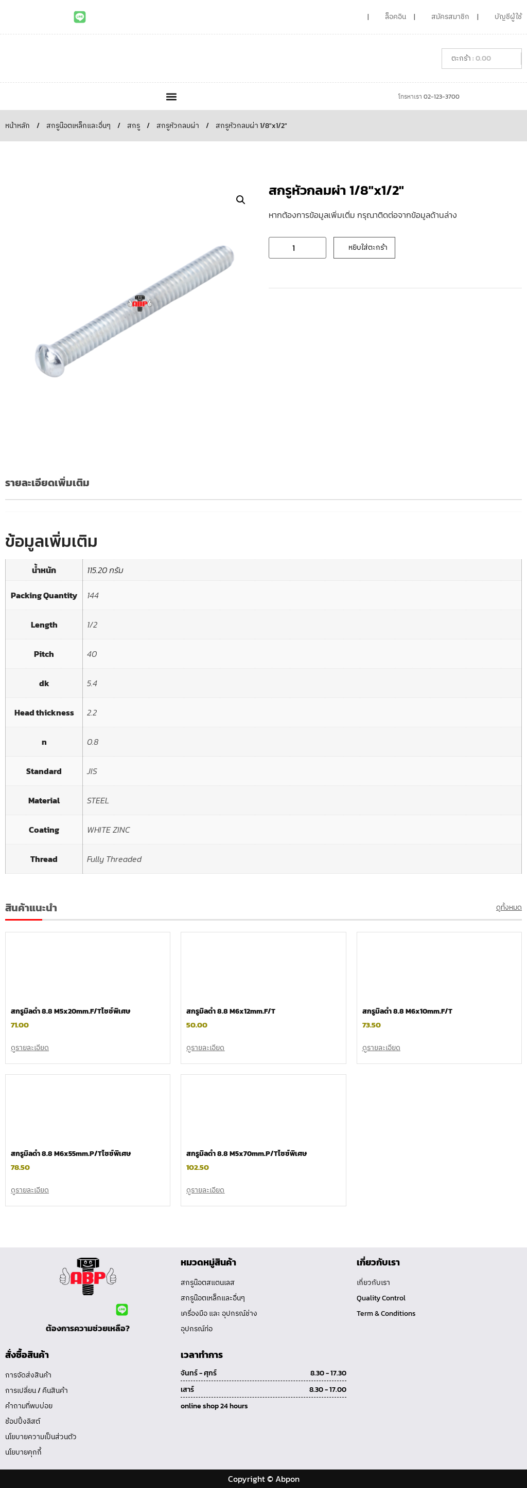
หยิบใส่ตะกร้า (368, 247)
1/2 (92, 624)
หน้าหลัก (17, 125)
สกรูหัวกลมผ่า (177, 125)
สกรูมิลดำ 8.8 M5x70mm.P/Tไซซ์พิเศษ (246, 1153)
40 (92, 654)
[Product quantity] (297, 248)
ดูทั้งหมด (509, 907)
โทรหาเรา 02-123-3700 (429, 96)
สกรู (133, 125)
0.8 (92, 742)
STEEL (98, 800)
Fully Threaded (114, 859)
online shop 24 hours (214, 1406)
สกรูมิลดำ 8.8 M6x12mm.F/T (230, 1011)
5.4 (92, 683)
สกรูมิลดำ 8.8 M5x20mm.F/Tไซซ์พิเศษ (70, 1011)
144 (93, 595)
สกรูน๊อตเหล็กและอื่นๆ (78, 125)
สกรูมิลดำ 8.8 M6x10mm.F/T (407, 1011)
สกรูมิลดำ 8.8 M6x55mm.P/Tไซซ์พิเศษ (71, 1153)
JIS (92, 771)
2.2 (92, 712)
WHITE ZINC (108, 829)
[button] (171, 96)
